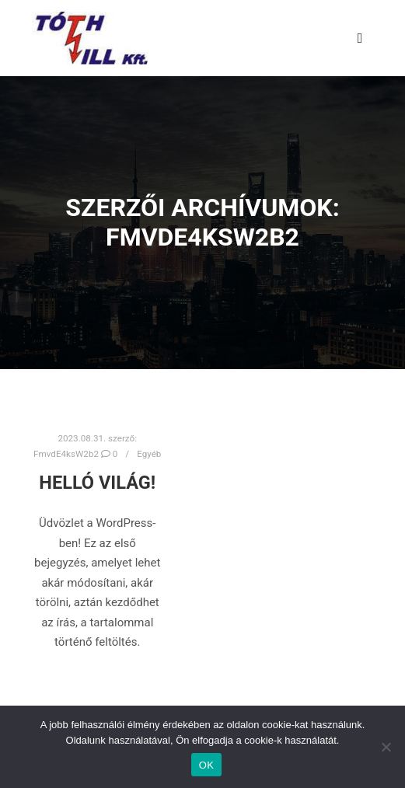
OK (206, 765)
